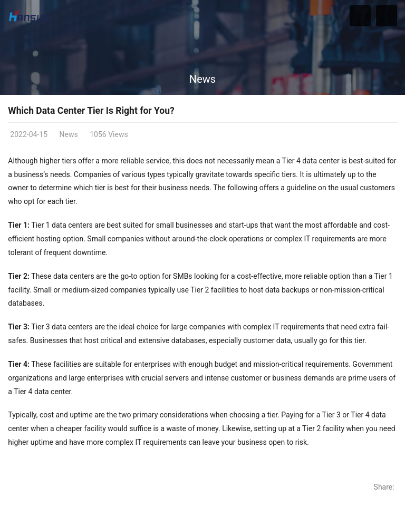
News (202, 79)
